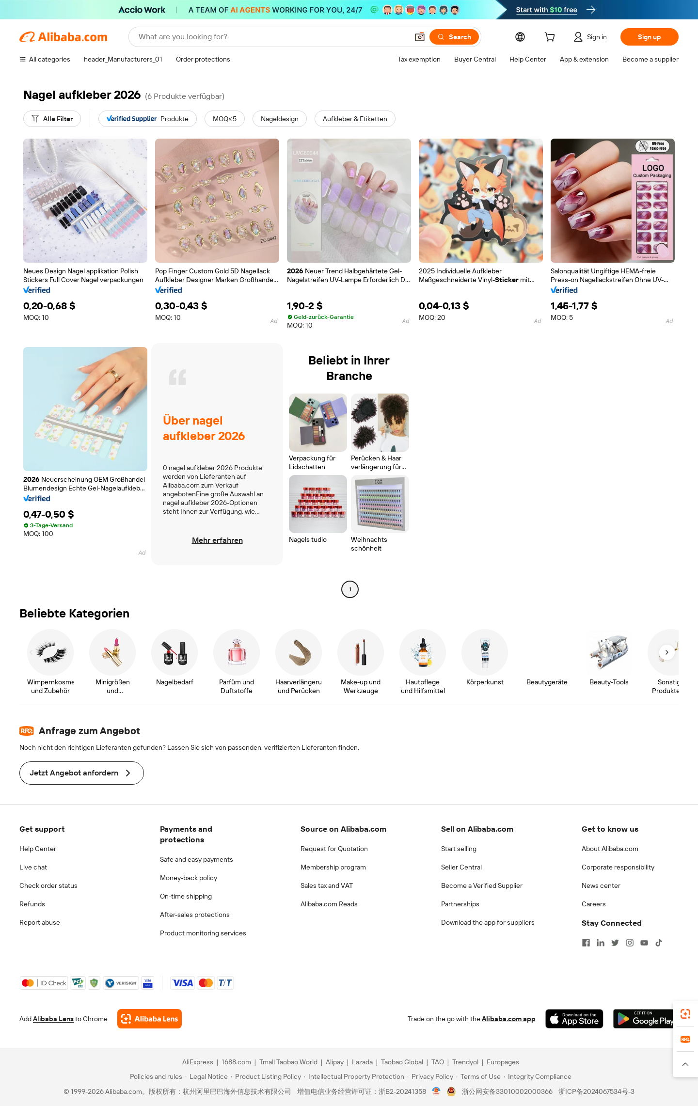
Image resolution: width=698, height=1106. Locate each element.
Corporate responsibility (618, 867)
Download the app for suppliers (488, 922)
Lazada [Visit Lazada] (362, 1062)
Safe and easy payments (196, 859)
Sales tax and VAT (327, 885)
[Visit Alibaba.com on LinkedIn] (600, 942)
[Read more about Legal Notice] (206, 1076)
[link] (685, 1014)
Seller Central (461, 867)
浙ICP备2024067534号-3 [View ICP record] (596, 1091)
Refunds (32, 904)
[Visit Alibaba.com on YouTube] (644, 942)
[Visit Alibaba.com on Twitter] (615, 942)
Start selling (458, 849)
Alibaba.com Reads (329, 904)
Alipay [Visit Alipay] (335, 1062)
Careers (594, 904)
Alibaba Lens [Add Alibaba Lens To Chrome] (53, 1019)
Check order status (48, 885)
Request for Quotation (334, 849)
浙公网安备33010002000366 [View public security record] (507, 1091)
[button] (420, 37)
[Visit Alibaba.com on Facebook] (586, 942)
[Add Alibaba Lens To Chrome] (149, 1018)
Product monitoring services (203, 933)
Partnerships (460, 904)
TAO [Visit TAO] (437, 1062)
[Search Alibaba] (272, 37)
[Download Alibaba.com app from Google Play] (646, 1018)
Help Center (37, 849)
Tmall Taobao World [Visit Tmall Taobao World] (288, 1062)
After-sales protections (195, 914)
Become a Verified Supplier (482, 885)
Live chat (33, 867)
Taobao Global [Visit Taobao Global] (402, 1062)
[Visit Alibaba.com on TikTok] (658, 942)
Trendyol (465, 1062)
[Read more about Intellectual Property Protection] (354, 1076)
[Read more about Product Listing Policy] (266, 1076)
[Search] (454, 37)
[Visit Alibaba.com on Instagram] (629, 942)
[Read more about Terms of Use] (478, 1076)
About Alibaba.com (610, 849)
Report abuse (39, 922)
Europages (503, 1062)
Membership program (333, 867)
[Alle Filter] (52, 119)
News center (601, 885)
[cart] (551, 38)
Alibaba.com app (509, 1019)
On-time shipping (186, 896)
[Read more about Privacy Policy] (430, 1076)
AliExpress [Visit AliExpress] (197, 1062)
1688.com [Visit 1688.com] (236, 1062)
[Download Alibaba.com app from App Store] (574, 1018)
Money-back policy (188, 878)
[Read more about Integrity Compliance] (537, 1076)
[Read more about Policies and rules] (154, 1076)
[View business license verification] (436, 1091)
